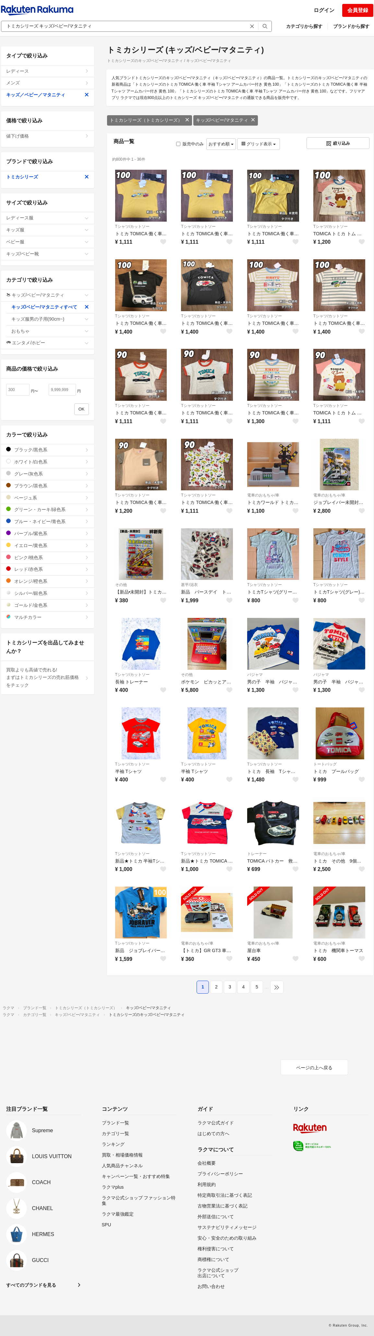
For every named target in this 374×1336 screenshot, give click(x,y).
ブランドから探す (351, 26)
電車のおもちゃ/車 (263, 495)
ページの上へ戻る (314, 1067)
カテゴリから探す (304, 26)
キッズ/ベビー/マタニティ (226, 120)
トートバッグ (325, 764)
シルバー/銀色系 (47, 593)
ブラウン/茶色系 (47, 485)
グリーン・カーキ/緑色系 (47, 509)
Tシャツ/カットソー (132, 226)
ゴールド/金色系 (47, 605)
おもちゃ (50, 331)
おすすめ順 (221, 143)
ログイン (324, 10)
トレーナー (257, 854)
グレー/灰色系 (47, 473)
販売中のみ (190, 143)
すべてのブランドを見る (31, 1285)
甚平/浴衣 (189, 584)
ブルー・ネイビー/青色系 (47, 521)
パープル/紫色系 (47, 533)
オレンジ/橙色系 (47, 581)
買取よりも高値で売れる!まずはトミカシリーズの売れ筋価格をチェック (47, 677)
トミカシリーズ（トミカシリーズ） (149, 120)
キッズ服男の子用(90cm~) (50, 319)
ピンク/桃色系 (47, 557)
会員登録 (357, 10)
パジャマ (255, 674)
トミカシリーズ (47, 176)
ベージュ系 (47, 497)
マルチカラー (47, 617)
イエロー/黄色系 (47, 545)
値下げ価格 (47, 136)
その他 (121, 584)
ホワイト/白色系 (47, 461)
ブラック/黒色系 (47, 449)
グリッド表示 (258, 143)
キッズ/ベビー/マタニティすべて (50, 307)
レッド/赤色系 (47, 569)
